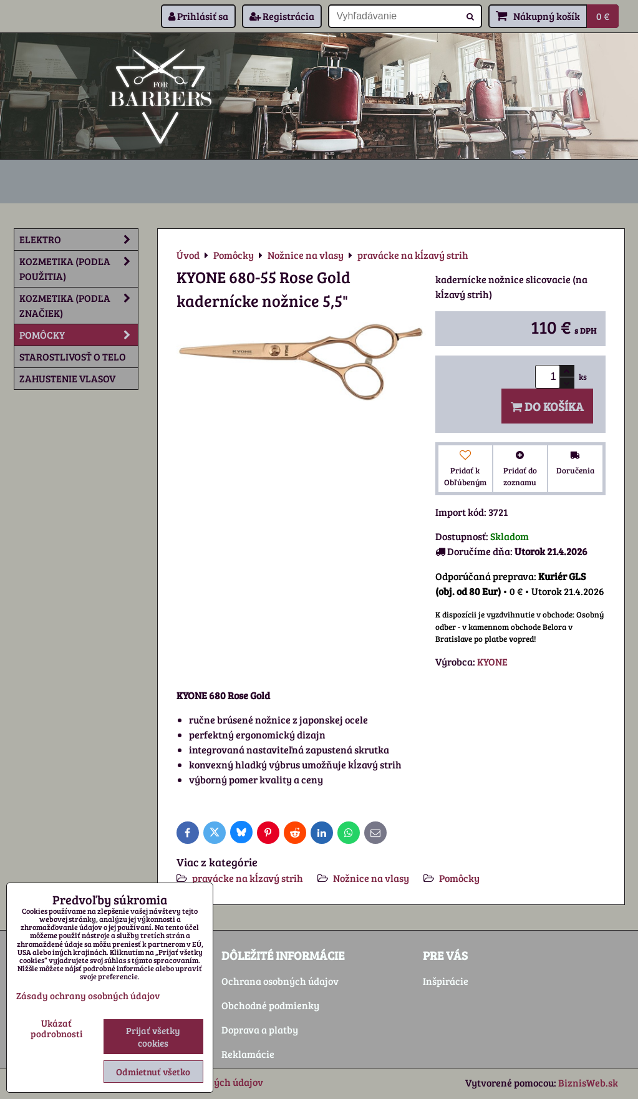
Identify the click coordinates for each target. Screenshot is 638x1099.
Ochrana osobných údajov (280, 980)
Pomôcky (459, 877)
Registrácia (281, 15)
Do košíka (547, 406)
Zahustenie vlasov (67, 378)
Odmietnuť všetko (153, 1071)
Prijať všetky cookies (153, 1036)
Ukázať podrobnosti (56, 1028)
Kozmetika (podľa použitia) (78, 269)
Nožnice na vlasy (371, 877)
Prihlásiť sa (198, 15)
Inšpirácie (445, 980)
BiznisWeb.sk (588, 1082)
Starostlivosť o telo (72, 356)
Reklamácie (247, 1053)
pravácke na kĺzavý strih (247, 877)
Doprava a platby (259, 1029)
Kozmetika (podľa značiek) (78, 306)
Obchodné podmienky (270, 1005)
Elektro (78, 239)
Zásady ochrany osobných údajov (88, 995)
